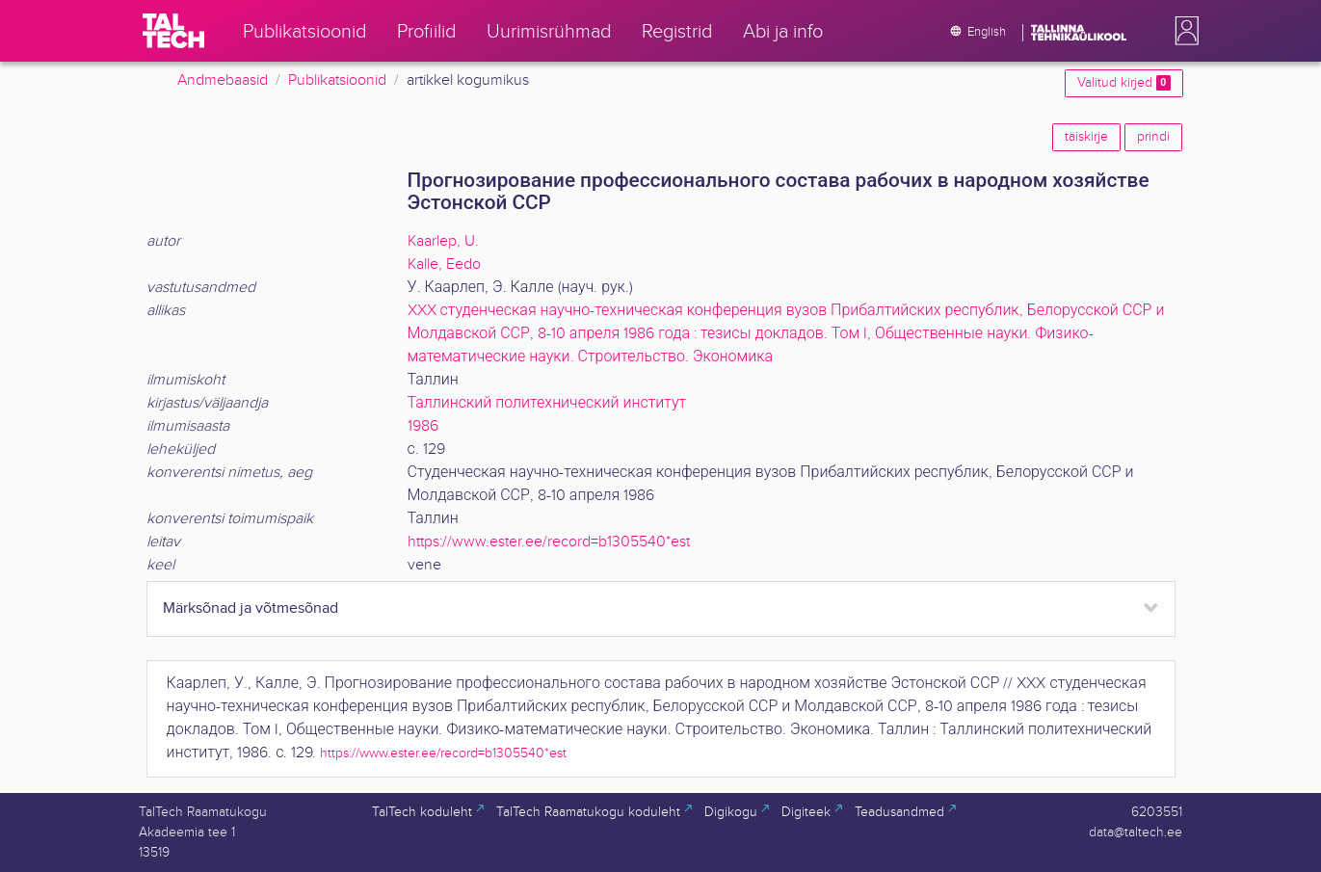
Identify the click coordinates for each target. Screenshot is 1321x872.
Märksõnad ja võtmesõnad (250, 608)
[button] (1183, 31)
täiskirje (1086, 137)
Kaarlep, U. (443, 241)
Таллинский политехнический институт (547, 403)
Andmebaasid (222, 80)
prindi (1153, 137)
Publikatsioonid (337, 80)
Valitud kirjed (1123, 83)
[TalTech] (173, 31)
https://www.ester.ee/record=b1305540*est (549, 542)
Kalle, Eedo (444, 264)
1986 (423, 426)
